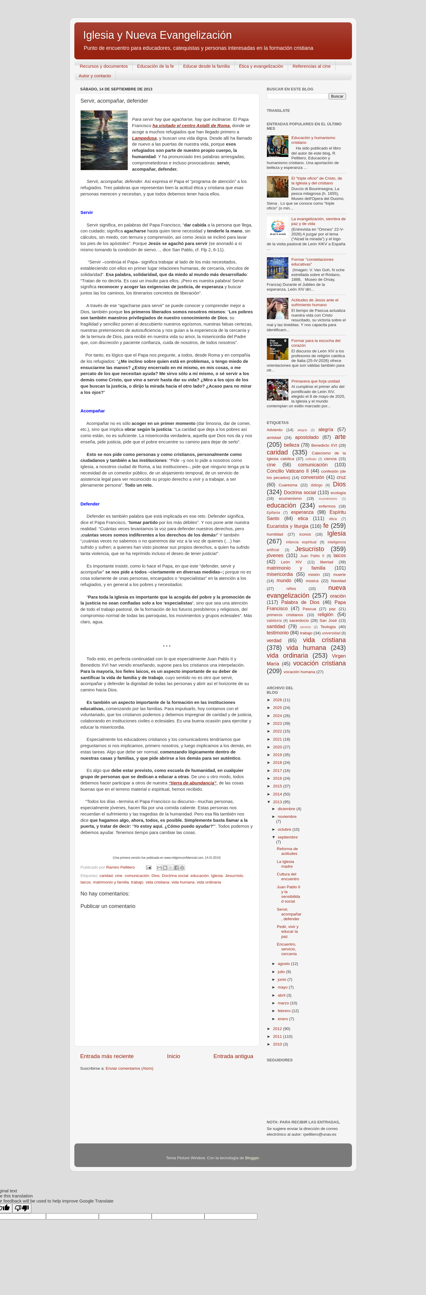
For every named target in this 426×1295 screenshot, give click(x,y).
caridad (106, 875)
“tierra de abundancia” (192, 783)
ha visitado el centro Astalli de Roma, (192, 125)
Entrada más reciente (107, 1056)
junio (282, 979)
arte (340, 436)
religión (325, 614)
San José (328, 620)
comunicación (136, 875)
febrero (285, 1011)
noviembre (287, 816)
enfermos (327, 506)
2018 (278, 762)
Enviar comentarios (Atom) (129, 1068)
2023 (278, 723)
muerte (339, 574)
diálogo (316, 485)
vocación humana (299, 672)
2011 (278, 1036)
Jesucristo (234, 875)
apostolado (307, 437)
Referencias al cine (312, 66)
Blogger (252, 1158)
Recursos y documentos (104, 66)
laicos (86, 882)
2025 (278, 707)
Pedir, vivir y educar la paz (288, 931)
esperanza (302, 512)
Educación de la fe (155, 66)
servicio (305, 627)
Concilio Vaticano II (288, 471)
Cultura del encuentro (288, 876)
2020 (278, 747)
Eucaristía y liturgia (288, 526)
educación (199, 875)
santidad (276, 626)
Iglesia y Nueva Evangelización (157, 35)
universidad (331, 633)
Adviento (275, 430)
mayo (283, 987)
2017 (278, 770)
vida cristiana (157, 882)
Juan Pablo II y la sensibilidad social (288, 894)
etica (303, 518)
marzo (284, 1003)
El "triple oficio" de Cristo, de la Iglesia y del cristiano (316, 180)
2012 (278, 1028)
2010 (278, 1044)
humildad (275, 534)
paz (332, 609)
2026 (278, 700)
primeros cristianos (285, 615)
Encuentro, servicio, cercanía (287, 949)
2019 (278, 755)
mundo (283, 580)
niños (291, 588)
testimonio (278, 632)
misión (314, 574)
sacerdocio (299, 620)
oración (338, 596)
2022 (278, 731)
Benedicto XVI (324, 445)
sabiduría (274, 621)
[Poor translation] (21, 1208)
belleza (291, 445)
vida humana (182, 882)
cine (118, 875)
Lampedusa (144, 138)
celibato (310, 459)
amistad (274, 437)
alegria (302, 430)
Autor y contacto (95, 75)
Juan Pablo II (312, 556)
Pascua (309, 609)
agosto (284, 963)
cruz (341, 477)
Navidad (338, 581)
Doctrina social (175, 875)
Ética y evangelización (261, 66)
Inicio (173, 1056)
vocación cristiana (319, 663)
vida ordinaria (209, 882)
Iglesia (217, 875)
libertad (326, 562)
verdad (274, 640)
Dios (155, 875)
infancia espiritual (301, 542)
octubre (285, 829)
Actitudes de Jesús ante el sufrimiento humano (315, 302)
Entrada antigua (233, 1056)
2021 (278, 739)
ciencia (330, 459)
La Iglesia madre (285, 864)
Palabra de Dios (300, 602)
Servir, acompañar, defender (289, 914)
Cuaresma (288, 485)
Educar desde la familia (206, 66)
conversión (312, 477)
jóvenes (275, 555)
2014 (278, 794)
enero (283, 1019)
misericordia (280, 574)
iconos (305, 534)
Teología (328, 627)
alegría (325, 429)
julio (282, 971)
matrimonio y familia (111, 882)
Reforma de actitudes (287, 851)
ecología (338, 493)
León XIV (291, 562)
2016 (278, 778)
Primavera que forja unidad (315, 381)
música (312, 581)
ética (333, 519)
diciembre (287, 809)
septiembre (288, 837)
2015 (278, 786)
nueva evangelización (306, 591)
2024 (278, 715)
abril (282, 995)
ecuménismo (328, 498)
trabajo (137, 882)
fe (326, 525)
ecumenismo (290, 498)
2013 (278, 802)
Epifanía (273, 513)
